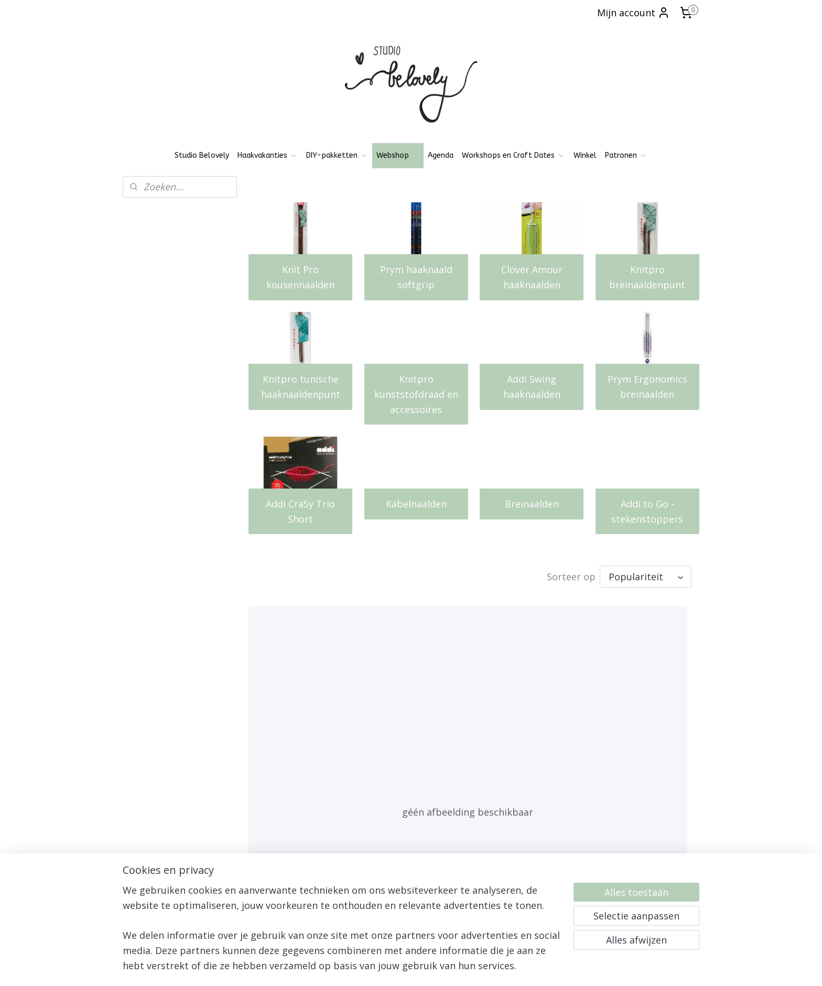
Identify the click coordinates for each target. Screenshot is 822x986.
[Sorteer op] (645, 576)
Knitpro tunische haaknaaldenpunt (300, 386)
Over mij (142, 892)
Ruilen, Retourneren (162, 869)
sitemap (373, 967)
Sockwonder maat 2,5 (456, 757)
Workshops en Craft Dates (513, 155)
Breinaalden (532, 503)
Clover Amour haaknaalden (532, 277)
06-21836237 (639, 869)
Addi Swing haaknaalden (531, 386)
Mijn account (633, 12)
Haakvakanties (267, 155)
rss (395, 967)
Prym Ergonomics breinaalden (647, 386)
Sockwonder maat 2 (298, 757)
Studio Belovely (202, 155)
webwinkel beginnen (435, 967)
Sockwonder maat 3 (607, 757)
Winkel (585, 155)
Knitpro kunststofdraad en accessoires (416, 394)
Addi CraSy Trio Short (300, 511)
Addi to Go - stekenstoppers (648, 511)
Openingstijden (153, 834)
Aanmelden (392, 894)
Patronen (626, 155)
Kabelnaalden (416, 503)
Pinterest (259, 863)
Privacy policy (151, 857)
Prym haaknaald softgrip (416, 277)
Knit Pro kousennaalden (300, 277)
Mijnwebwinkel (527, 967)
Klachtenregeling (156, 881)
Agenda (440, 155)
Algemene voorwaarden (169, 846)
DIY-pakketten (337, 155)
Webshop (397, 155)
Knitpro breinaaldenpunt (648, 277)
